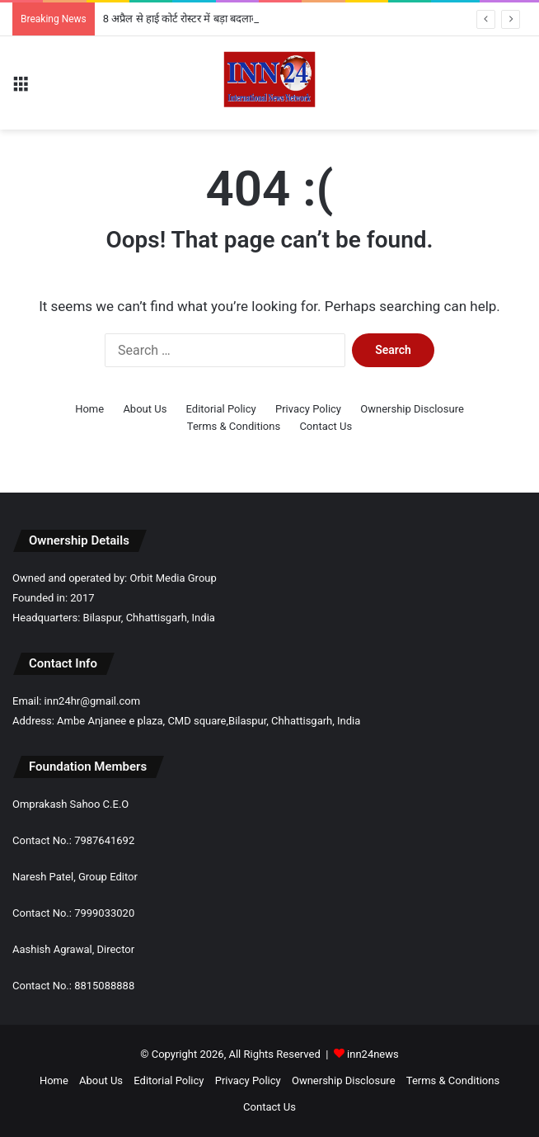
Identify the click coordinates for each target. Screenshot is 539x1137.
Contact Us (325, 426)
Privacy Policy (308, 409)
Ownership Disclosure (412, 409)
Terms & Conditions (233, 426)
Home (89, 409)
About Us (144, 409)
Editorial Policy (221, 409)
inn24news (373, 1054)
